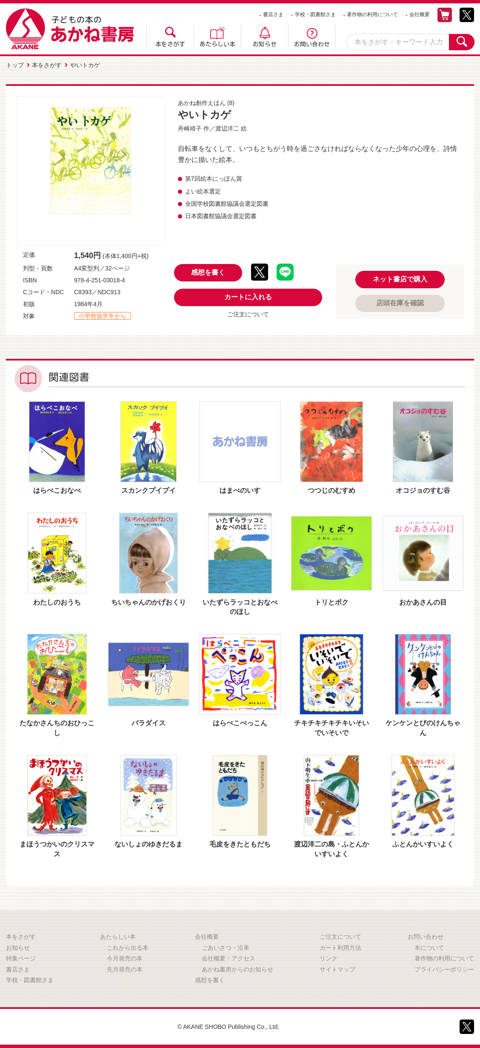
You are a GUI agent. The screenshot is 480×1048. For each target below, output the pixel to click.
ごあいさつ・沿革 (225, 947)
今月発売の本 (125, 958)
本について (429, 947)
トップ (15, 65)
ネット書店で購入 (400, 279)
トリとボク (331, 601)
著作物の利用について (372, 14)
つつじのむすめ (331, 490)
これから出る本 (128, 947)
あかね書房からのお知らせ (237, 969)
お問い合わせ (312, 44)
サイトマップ (337, 969)
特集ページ (21, 958)
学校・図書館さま (315, 14)
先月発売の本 (125, 969)
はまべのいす (240, 490)
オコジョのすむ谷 (423, 490)
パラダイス (148, 723)
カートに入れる (248, 297)
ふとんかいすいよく (423, 844)
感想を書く (208, 272)
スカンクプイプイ (148, 490)
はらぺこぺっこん (240, 723)
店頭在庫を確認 (400, 303)
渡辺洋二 (227, 128)
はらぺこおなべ (57, 490)
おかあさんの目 (423, 601)
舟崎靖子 (190, 128)
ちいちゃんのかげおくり (148, 601)
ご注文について (248, 314)
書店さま (273, 14)
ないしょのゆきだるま (148, 844)
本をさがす (170, 44)
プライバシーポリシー (444, 969)
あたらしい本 (217, 44)
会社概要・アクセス (228, 958)
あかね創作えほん (202, 102)
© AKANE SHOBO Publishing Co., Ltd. (228, 1026)
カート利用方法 (340, 947)
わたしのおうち (57, 601)
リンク (328, 958)
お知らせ (265, 44)
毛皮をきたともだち (240, 844)
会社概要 (419, 14)
